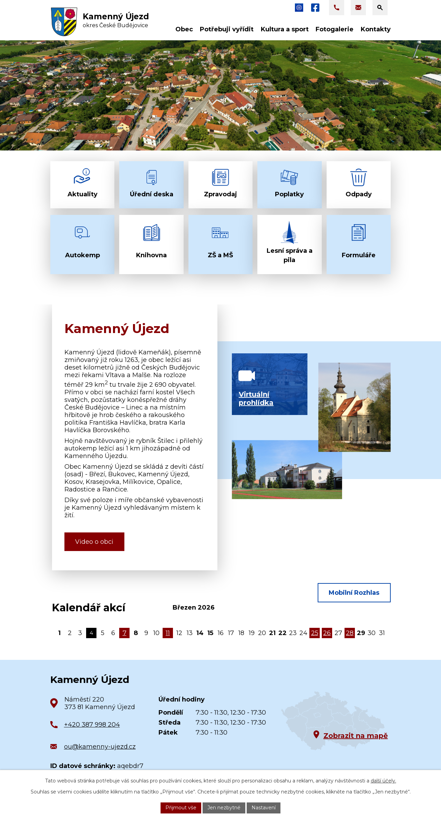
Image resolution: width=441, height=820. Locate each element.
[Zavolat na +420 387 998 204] (336, 7)
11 (168, 633)
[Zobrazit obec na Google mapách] (332, 721)
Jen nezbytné (223, 808)
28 (349, 633)
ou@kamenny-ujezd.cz (100, 746)
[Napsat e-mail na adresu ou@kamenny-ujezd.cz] (358, 7)
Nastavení (264, 808)
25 (314, 633)
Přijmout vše (180, 808)
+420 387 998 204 (92, 724)
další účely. (383, 781)
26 (327, 633)
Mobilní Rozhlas (354, 592)
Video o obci (94, 542)
